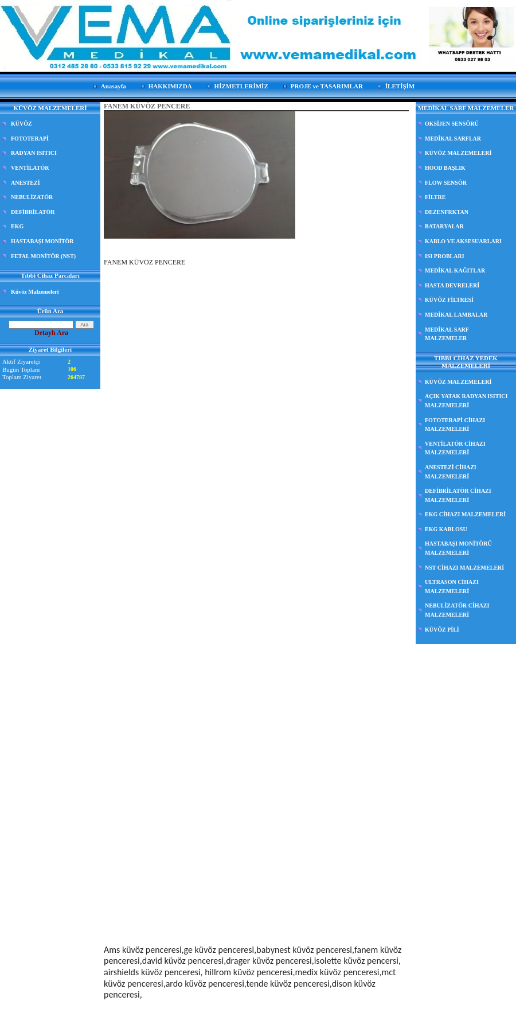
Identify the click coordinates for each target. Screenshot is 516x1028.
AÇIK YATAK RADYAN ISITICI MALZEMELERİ (466, 400)
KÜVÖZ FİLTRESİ (449, 300)
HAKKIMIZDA (170, 86)
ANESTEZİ (25, 183)
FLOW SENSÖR (446, 183)
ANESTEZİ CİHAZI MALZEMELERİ (450, 472)
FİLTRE (435, 197)
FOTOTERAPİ (30, 138)
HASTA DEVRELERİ (452, 285)
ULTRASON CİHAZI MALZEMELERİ (452, 586)
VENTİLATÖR (30, 168)
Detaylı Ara (51, 333)
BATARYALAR (444, 226)
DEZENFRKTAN (446, 212)
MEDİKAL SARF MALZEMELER (447, 334)
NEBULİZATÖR (32, 197)
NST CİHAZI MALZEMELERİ (464, 567)
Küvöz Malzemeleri (35, 292)
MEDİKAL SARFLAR (453, 138)
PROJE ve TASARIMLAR (327, 86)
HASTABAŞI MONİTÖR (42, 241)
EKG (17, 226)
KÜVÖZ (21, 123)
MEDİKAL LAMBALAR (456, 314)
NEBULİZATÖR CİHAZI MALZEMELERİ (457, 610)
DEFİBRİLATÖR (33, 212)
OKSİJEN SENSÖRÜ (452, 123)
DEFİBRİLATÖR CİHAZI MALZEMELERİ (458, 495)
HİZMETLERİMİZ (241, 86)
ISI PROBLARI (444, 256)
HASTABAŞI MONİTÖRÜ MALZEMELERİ (458, 548)
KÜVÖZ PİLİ (442, 629)
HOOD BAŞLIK (445, 168)
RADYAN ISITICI (34, 153)
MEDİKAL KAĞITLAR (455, 270)
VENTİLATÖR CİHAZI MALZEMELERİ (455, 448)
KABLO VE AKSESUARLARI (463, 241)
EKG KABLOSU (446, 529)
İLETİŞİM (400, 86)
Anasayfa (113, 86)
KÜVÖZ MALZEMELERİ (458, 153)
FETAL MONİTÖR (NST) (43, 256)
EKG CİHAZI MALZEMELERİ (465, 514)
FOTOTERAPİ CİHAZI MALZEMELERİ (455, 425)
